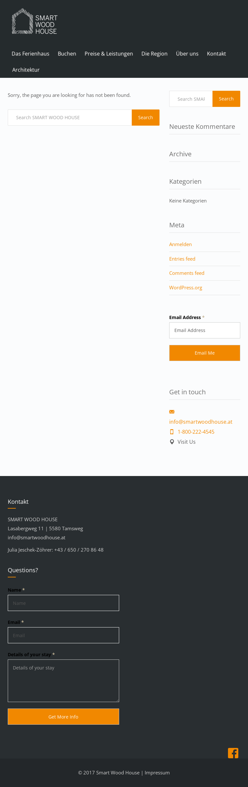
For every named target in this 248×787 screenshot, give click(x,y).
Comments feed (186, 273)
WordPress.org (185, 287)
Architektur (26, 69)
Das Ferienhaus (30, 53)
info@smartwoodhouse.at (36, 537)
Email (16, 622)
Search (145, 117)
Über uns (187, 53)
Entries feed (182, 258)
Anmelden (180, 244)
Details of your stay (31, 654)
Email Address (187, 317)
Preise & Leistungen (109, 53)
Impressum (157, 772)
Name (16, 590)
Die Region (154, 53)
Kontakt (216, 53)
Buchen (67, 53)
